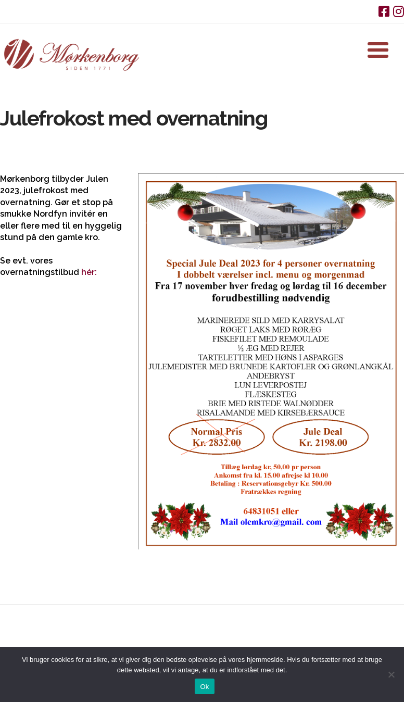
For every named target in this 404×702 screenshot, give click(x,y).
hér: (89, 272)
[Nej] (391, 674)
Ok (204, 687)
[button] (378, 50)
